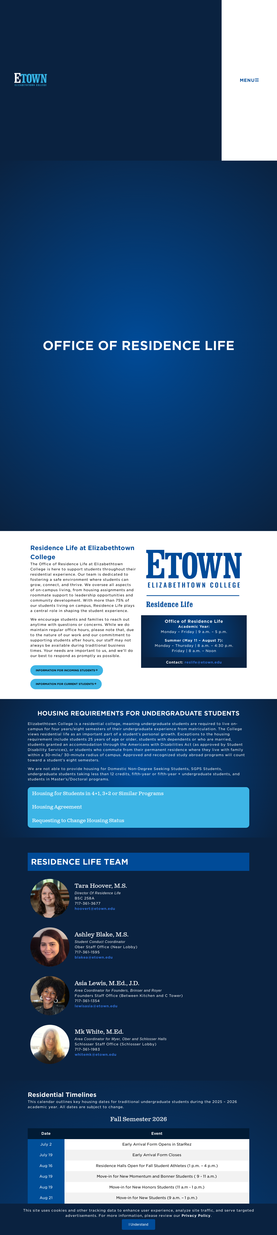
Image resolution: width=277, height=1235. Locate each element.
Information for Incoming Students (67, 670)
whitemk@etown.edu (95, 1055)
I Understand (138, 1224)
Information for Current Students (66, 684)
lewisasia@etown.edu (96, 1006)
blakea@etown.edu (94, 957)
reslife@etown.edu (203, 662)
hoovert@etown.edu (95, 909)
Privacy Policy (196, 1216)
